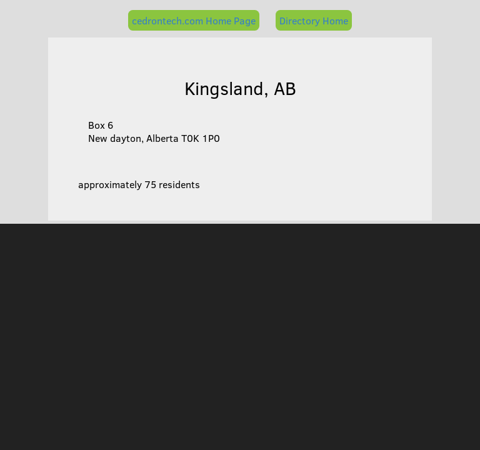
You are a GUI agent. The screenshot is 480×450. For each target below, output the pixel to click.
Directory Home (313, 20)
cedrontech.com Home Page (194, 20)
